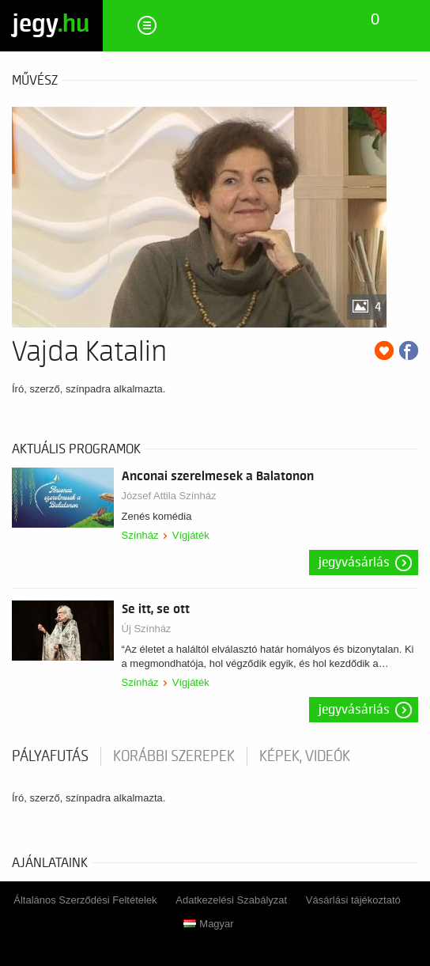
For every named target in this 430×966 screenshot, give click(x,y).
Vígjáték (190, 535)
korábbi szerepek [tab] (174, 756)
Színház (140, 535)
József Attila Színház (169, 496)
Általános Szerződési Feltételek (85, 900)
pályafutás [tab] (50, 756)
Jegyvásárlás (354, 562)
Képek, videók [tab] (304, 756)
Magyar (208, 924)
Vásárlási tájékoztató (353, 900)
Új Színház (147, 629)
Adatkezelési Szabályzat (231, 900)
